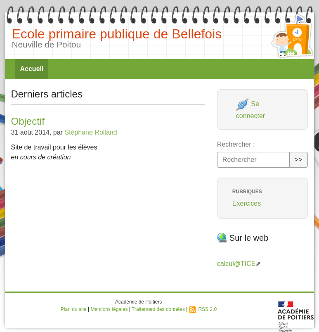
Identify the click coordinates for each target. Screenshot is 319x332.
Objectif (28, 121)
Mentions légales (109, 309)
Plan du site (74, 309)
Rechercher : (236, 144)
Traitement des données (158, 309)
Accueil (32, 68)
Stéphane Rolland (90, 132)
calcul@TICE (236, 263)
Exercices (246, 203)
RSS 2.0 (203, 309)
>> (298, 159)
